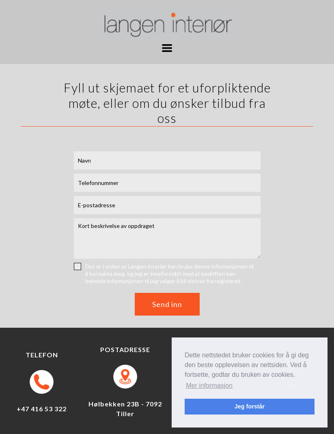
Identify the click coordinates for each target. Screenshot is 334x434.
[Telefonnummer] (167, 183)
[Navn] (167, 160)
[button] (167, 48)
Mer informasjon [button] (209, 385)
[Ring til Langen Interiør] (41, 382)
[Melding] (167, 238)
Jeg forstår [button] (250, 406)
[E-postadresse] (167, 205)
